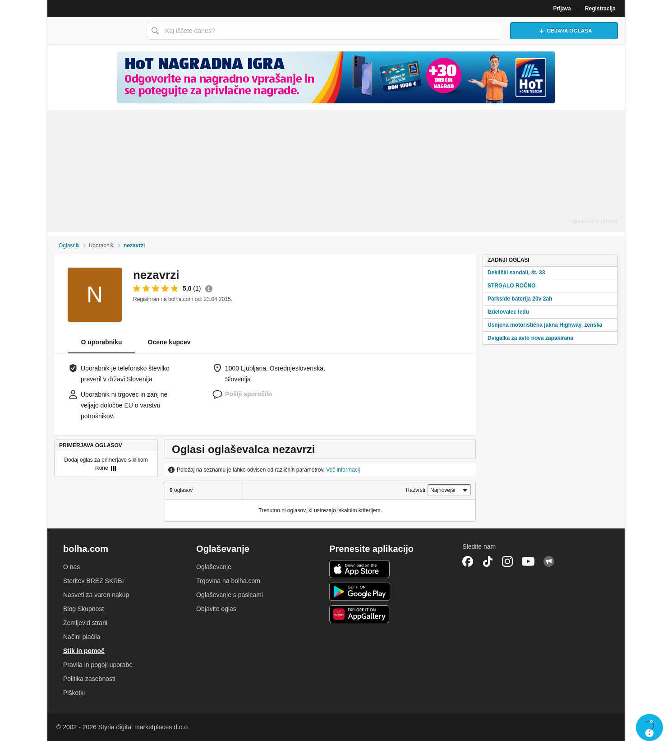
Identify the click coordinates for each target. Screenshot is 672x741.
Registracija (600, 8)
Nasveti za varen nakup (96, 594)
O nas (71, 566)
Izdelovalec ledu (508, 312)
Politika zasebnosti (89, 678)
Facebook (467, 561)
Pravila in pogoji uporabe (98, 664)
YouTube (528, 561)
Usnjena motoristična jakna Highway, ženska (545, 325)
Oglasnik (69, 245)
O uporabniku (101, 342)
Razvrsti (415, 490)
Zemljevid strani (85, 622)
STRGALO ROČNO (512, 286)
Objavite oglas (216, 608)
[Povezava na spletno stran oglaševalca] (336, 77)
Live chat (649, 727)
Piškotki (74, 692)
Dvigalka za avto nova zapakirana (530, 338)
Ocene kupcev (169, 342)
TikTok (487, 561)
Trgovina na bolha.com (228, 580)
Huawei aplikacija (359, 614)
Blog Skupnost (83, 608)
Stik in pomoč (84, 650)
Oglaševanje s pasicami (229, 594)
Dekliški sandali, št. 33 (516, 272)
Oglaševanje (213, 566)
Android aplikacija (359, 592)
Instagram (507, 561)
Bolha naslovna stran (95, 30)
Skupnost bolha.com (548, 561)
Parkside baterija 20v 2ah (520, 299)
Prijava (562, 8)
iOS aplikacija (359, 569)
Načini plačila (81, 636)
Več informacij (343, 470)
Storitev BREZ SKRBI (93, 580)
